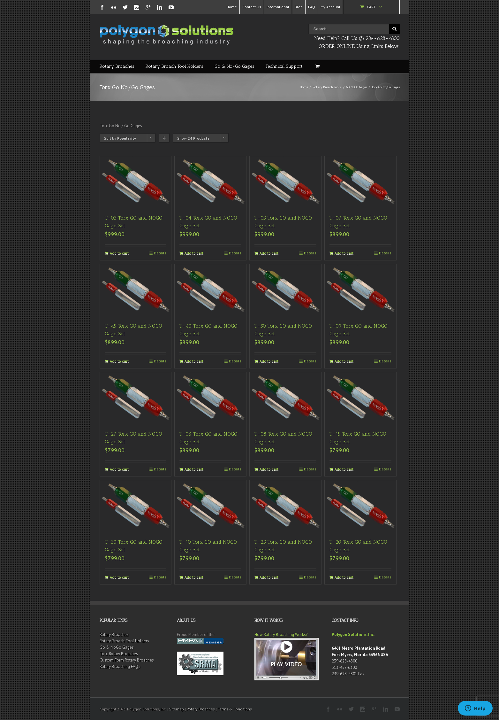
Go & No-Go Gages (234, 66)
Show (193, 138)
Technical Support (284, 66)
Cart (371, 6)
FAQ (311, 6)
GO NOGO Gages (356, 87)
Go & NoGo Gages (117, 647)
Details (160, 253)
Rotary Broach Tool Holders (174, 66)
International (278, 6)
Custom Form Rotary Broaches (127, 660)
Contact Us (251, 6)
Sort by (120, 138)
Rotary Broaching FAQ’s (120, 666)
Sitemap (176, 709)
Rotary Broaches (117, 66)
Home (231, 6)
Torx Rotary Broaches (119, 653)
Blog (299, 6)
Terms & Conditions (235, 709)
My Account (330, 6)
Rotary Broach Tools (327, 87)
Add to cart (119, 253)
